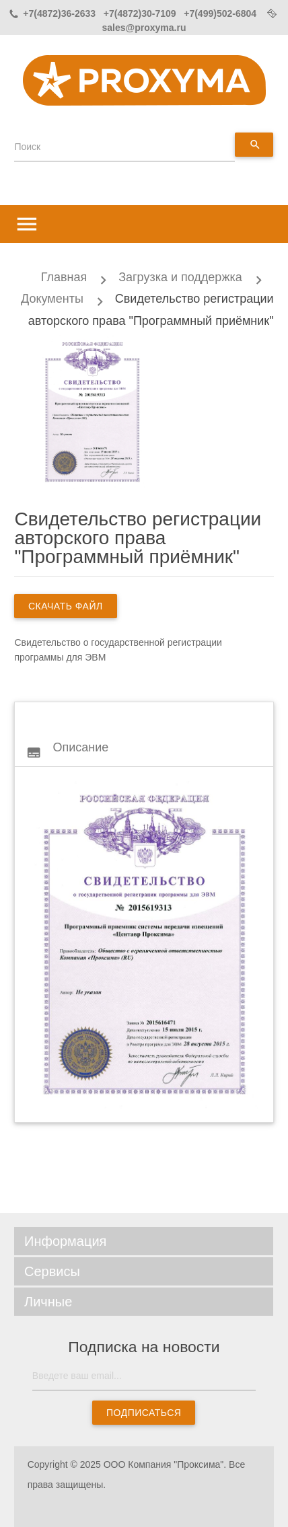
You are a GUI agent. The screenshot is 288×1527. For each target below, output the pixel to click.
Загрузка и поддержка (180, 277)
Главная (64, 277)
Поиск (27, 146)
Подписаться (143, 1412)
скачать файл (65, 606)
